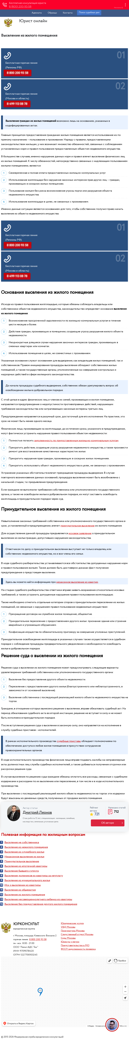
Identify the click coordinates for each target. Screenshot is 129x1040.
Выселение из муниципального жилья (27, 880)
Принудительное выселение (21, 861)
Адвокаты (37, 12)
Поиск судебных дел (89, 12)
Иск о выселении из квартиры (22, 885)
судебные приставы (69, 741)
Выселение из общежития (20, 890)
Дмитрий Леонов (37, 812)
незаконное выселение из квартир (77, 582)
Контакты (68, 12)
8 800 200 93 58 (38, 939)
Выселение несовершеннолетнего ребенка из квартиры (38, 899)
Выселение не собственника (21, 842)
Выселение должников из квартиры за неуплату (33, 876)
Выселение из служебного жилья (24, 852)
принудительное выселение (78, 526)
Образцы (52, 12)
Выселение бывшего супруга (21, 871)
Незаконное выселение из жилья (24, 857)
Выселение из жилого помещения (24, 895)
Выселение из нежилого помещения (26, 847)
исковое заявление (80, 533)
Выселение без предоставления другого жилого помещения (40, 904)
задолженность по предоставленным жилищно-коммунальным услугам (76, 441)
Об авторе (107, 823)
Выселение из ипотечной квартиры (25, 866)
